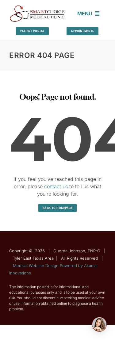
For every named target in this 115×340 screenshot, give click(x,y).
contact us (56, 186)
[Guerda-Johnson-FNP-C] (37, 7)
